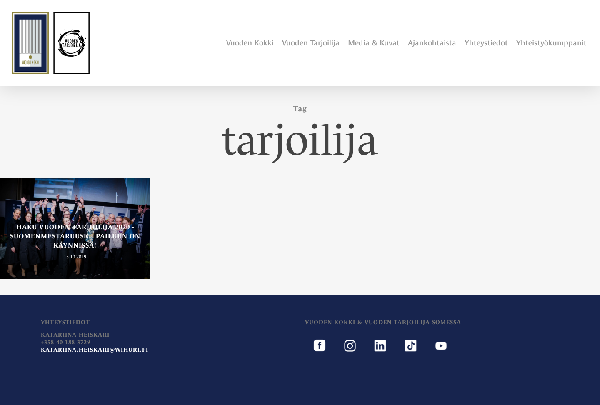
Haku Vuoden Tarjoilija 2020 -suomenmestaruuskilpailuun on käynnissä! (75, 236)
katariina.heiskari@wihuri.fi (94, 349)
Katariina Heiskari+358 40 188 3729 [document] (94, 342)
